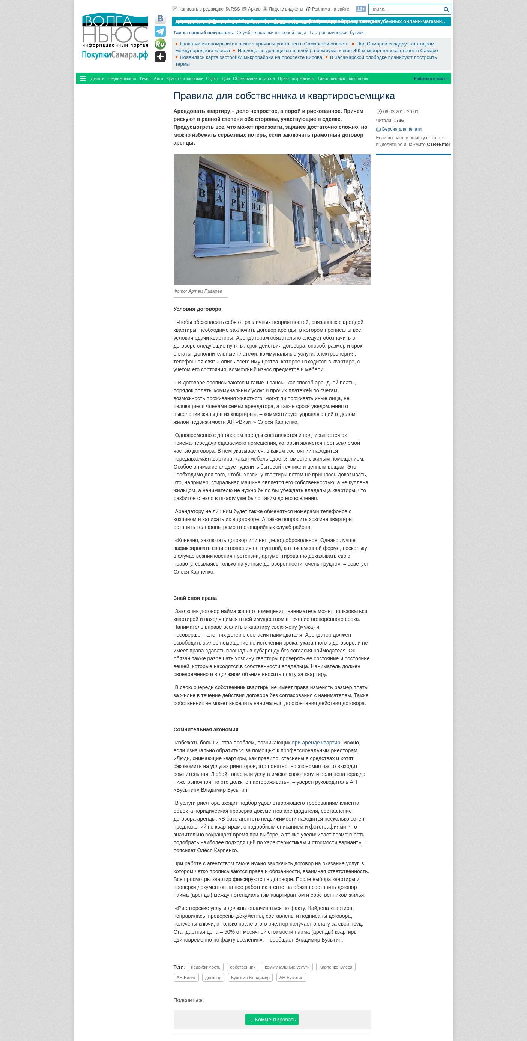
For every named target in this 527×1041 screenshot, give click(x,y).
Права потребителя (296, 78)
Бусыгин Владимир (250, 977)
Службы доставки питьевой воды (271, 32)
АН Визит (186, 977)
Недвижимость (121, 78)
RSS (233, 9)
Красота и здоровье (184, 78)
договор (213, 977)
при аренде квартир (316, 743)
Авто (158, 78)
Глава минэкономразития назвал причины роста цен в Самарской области (265, 44)
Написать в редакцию (198, 9)
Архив (251, 9)
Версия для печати (402, 129)
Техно (144, 78)
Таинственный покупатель (343, 78)
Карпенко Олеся (336, 966)
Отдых (212, 78)
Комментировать (272, 1020)
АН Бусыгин (291, 977)
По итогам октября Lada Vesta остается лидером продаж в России (256, 21)
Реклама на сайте (328, 9)
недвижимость (205, 966)
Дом (226, 78)
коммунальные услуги (287, 966)
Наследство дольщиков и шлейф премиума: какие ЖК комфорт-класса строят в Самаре (338, 50)
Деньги (98, 78)
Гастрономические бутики (337, 32)
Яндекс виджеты (283, 9)
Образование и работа (254, 78)
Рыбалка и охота (430, 78)
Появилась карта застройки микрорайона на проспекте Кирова (252, 57)
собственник (242, 966)
